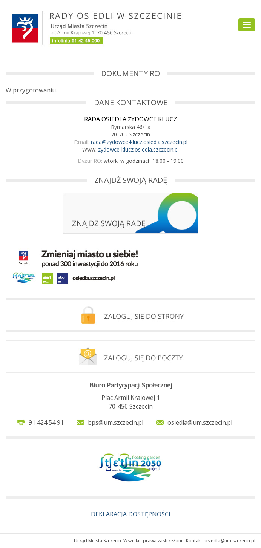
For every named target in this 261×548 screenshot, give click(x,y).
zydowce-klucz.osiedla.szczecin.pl (138, 149)
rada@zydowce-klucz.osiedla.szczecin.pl (139, 141)
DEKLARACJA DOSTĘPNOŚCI (130, 514)
